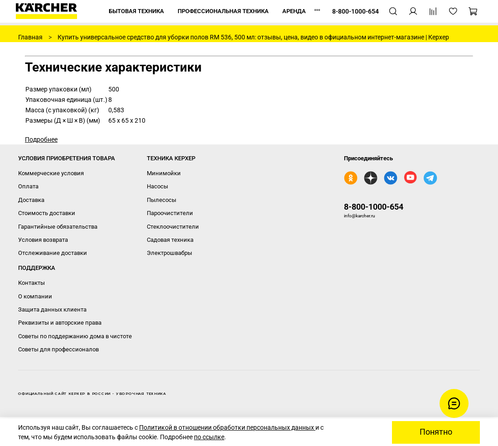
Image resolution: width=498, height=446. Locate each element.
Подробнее (41, 139)
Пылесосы (161, 200)
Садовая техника (170, 239)
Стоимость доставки (46, 213)
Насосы (157, 186)
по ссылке (209, 437)
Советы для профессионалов (58, 349)
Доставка (31, 200)
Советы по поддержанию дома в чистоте (75, 336)
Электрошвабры (169, 252)
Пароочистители (170, 213)
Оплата (28, 186)
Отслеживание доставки (52, 252)
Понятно (436, 431)
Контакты (31, 282)
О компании (35, 296)
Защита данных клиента (52, 309)
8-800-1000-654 (373, 206)
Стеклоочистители (173, 226)
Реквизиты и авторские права (60, 322)
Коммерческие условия (51, 173)
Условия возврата (43, 239)
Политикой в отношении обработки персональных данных (227, 427)
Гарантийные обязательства (57, 226)
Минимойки (164, 173)
